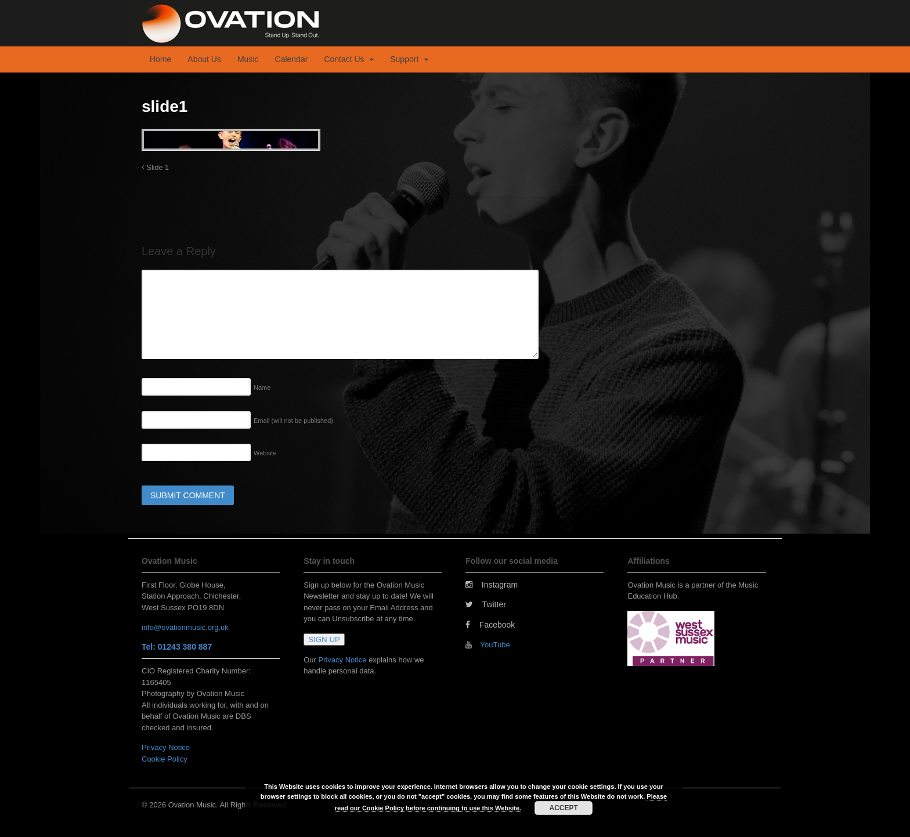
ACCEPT (564, 808)
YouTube (495, 644)
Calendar (291, 59)
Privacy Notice (166, 747)
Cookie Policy (164, 759)
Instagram (491, 584)
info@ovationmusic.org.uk (185, 627)
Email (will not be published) (293, 420)
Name (262, 387)
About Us (204, 59)
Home (160, 59)
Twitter (485, 604)
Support (404, 59)
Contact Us (344, 59)
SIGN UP (324, 639)
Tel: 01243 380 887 (177, 646)
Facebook (490, 624)
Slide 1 (155, 168)
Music (248, 59)
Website (265, 453)
